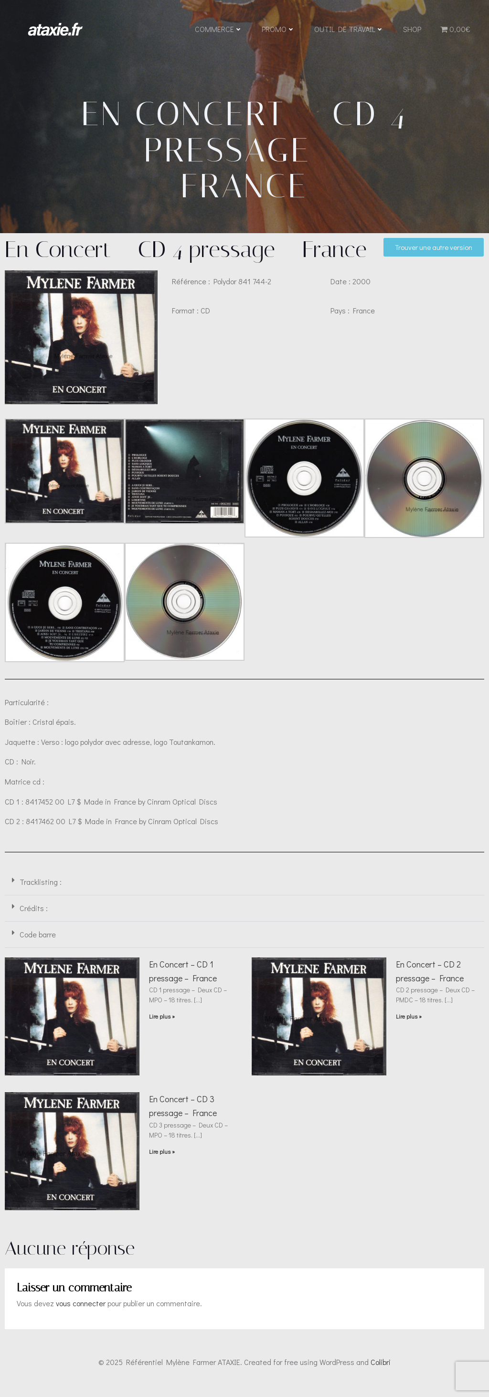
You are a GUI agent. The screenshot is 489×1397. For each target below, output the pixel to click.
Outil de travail (348, 30)
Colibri (381, 1369)
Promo (278, 30)
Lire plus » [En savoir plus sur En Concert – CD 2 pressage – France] (409, 1023)
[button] (244, 889)
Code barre (38, 941)
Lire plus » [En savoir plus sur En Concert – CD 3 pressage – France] (162, 1158)
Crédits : (34, 915)
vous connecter (81, 1310)
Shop (412, 30)
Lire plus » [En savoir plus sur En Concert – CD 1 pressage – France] (162, 1023)
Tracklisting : (41, 889)
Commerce (218, 30)
